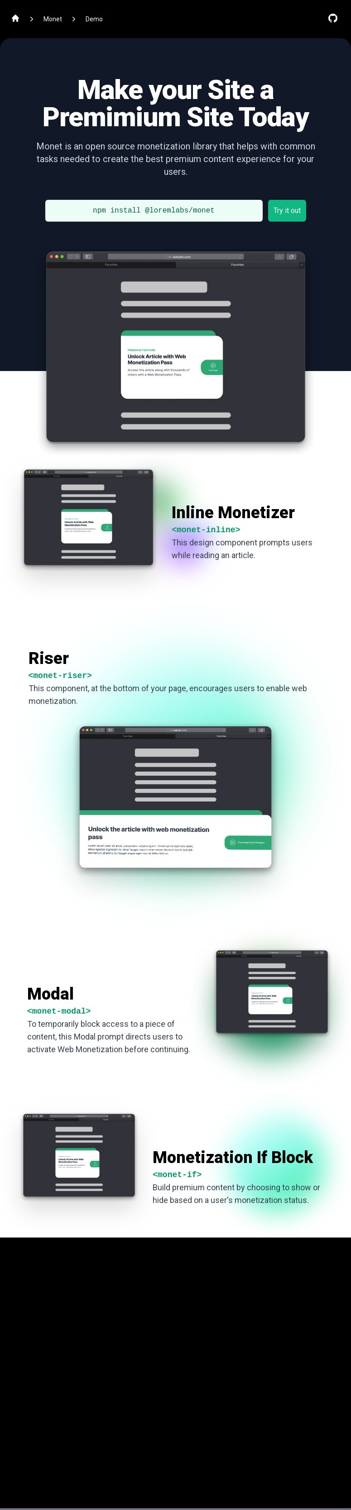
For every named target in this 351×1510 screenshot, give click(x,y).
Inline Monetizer (233, 512)
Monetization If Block (233, 1157)
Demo (94, 19)
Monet (52, 19)
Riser (49, 658)
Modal (50, 994)
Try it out (287, 210)
